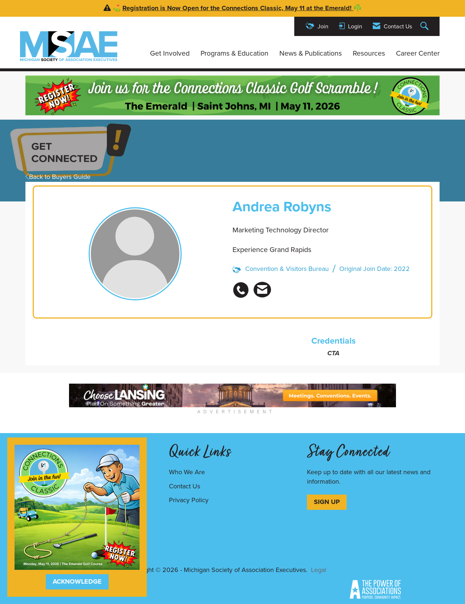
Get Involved (170, 53)
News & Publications (310, 53)
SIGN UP (327, 502)
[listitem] (242, 286)
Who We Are (187, 472)
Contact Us (184, 486)
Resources (369, 53)
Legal (318, 570)
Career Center (418, 53)
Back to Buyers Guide (57, 176)
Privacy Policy (189, 500)
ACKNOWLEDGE (77, 581)
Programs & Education (234, 53)
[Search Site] (425, 26)
